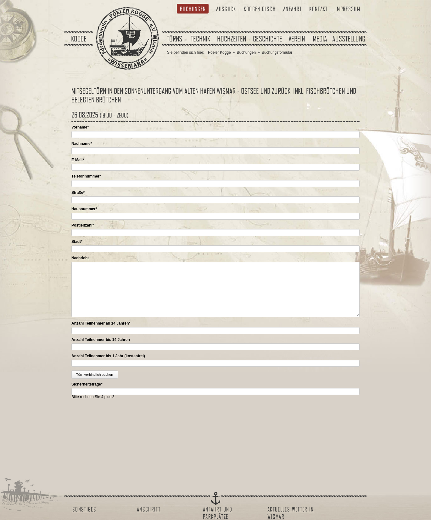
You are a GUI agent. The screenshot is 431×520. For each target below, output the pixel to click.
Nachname (81, 143)
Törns (174, 38)
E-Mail (77, 160)
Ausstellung (348, 38)
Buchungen (193, 8)
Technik (200, 38)
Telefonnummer (86, 176)
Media (320, 38)
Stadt (76, 242)
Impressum (347, 8)
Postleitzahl (82, 225)
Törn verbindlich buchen (94, 374)
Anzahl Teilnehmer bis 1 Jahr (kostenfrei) (108, 356)
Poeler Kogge (219, 52)
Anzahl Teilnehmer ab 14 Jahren (100, 323)
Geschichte (267, 38)
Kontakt (318, 8)
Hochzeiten (231, 38)
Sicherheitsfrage (87, 384)
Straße (78, 192)
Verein (296, 38)
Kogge (79, 38)
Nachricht (80, 258)
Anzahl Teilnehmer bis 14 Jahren (100, 340)
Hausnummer (84, 209)
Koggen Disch (260, 8)
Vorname (80, 127)
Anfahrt (292, 8)
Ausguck (226, 8)
